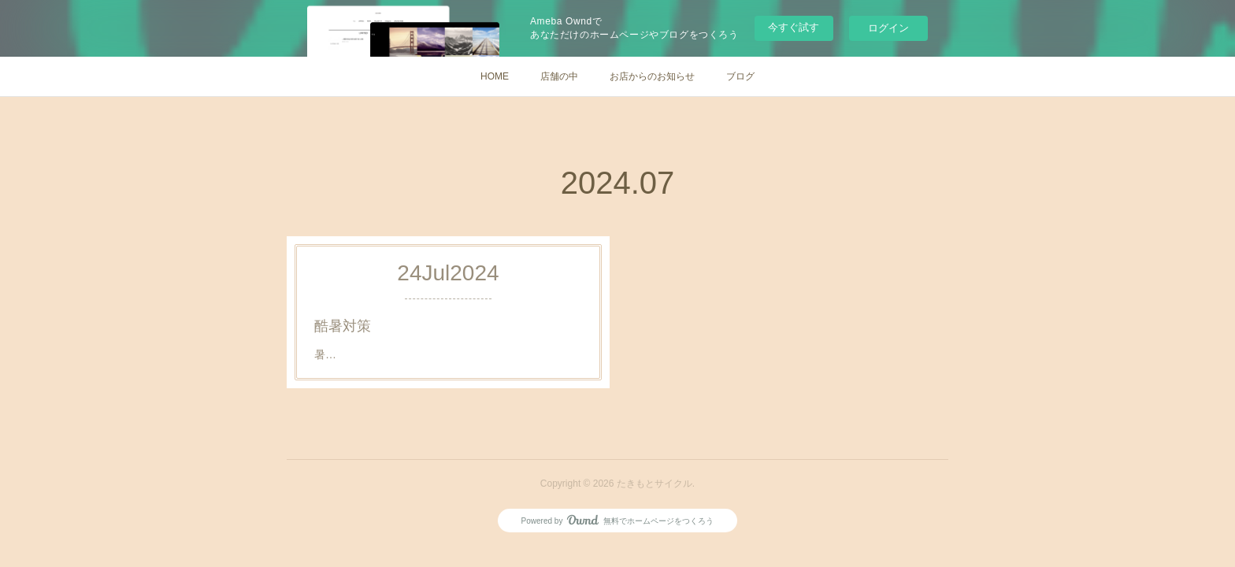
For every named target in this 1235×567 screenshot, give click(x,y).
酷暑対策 (345, 325)
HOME (494, 76)
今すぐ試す (793, 27)
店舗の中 (559, 76)
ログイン (888, 28)
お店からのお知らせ (652, 76)
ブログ (740, 76)
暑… (328, 353)
